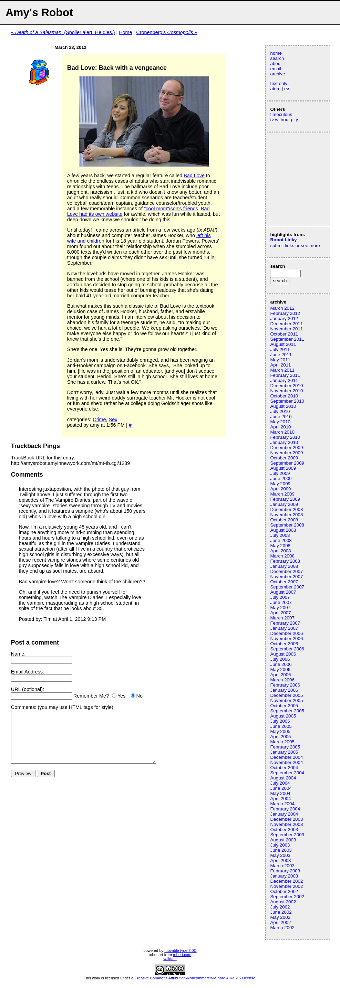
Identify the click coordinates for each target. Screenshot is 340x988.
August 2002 (283, 901)
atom (275, 88)
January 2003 (284, 876)
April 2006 (280, 674)
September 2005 (287, 710)
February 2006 (285, 685)
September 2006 (287, 648)
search (277, 58)
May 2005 (280, 731)
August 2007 (283, 592)
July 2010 (280, 411)
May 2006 (280, 669)
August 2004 (283, 777)
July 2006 (280, 659)
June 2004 (280, 788)
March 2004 (282, 803)
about (275, 63)
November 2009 (286, 452)
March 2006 (282, 679)
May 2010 (280, 421)
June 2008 (280, 540)
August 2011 (283, 344)
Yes (121, 696)
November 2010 (286, 390)
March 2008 (282, 556)
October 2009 (284, 457)
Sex (113, 419)
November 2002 (286, 886)
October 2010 (284, 396)
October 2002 (284, 891)
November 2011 (286, 328)
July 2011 (280, 349)
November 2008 (286, 514)
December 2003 (286, 819)
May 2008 (280, 545)
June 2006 (280, 664)
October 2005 (284, 705)
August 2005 (283, 716)
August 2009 (283, 468)
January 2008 (284, 566)
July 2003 (280, 845)
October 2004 (284, 767)
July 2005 (280, 721)
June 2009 (280, 478)
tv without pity (284, 119)
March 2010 (282, 432)
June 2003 (280, 850)
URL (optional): (27, 689)
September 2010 (287, 401)
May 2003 (280, 855)
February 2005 (285, 747)
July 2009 (280, 473)
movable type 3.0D (180, 950)
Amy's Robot (39, 12)
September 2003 (287, 834)
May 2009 (280, 483)
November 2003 (286, 824)
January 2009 (284, 504)
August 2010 (283, 406)
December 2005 (286, 695)
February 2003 (285, 870)
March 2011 (282, 370)
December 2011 (286, 323)
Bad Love (194, 175)
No (139, 696)
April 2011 (280, 365)
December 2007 (286, 571)
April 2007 (280, 612)
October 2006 (284, 643)
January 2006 (284, 690)
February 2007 (285, 623)
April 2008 (280, 550)
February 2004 (285, 808)
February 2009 (285, 499)
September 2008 (287, 525)
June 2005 (280, 726)
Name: (18, 654)
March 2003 (282, 865)
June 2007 (280, 602)
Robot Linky (283, 239)
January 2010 (284, 442)
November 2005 (286, 700)
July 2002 (280, 907)
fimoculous (281, 114)
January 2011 (284, 380)
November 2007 (286, 576)
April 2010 (280, 426)
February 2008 (285, 561)
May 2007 (280, 607)
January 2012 (284, 318)
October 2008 (284, 519)
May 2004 (280, 793)
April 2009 (280, 488)
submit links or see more (295, 245)
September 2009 (287, 463)
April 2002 (280, 922)
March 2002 (282, 927)
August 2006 (283, 654)
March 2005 (282, 741)
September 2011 (287, 339)
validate (170, 959)
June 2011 (280, 354)
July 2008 (280, 535)
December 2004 (286, 757)
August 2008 (283, 530)
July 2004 (280, 783)
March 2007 (282, 617)
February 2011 (285, 375)
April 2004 (280, 798)
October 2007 (284, 581)
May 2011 (280, 359)
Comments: (24, 707)
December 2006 (286, 633)
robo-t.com (182, 955)
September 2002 (287, 896)
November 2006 (286, 638)
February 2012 (285, 313)
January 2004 (284, 814)
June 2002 (280, 912)
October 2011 (284, 334)
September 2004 (287, 772)
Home (125, 32)
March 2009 (282, 494)
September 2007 (287, 586)
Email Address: (27, 671)
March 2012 (282, 308)
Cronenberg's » (166, 32)
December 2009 (286, 447)
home (275, 53)
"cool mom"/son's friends (171, 208)
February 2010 (285, 437)
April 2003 (280, 860)
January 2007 (284, 628)
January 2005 (284, 752)
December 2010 (286, 385)
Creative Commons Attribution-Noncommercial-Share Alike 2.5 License (194, 978)
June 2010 (280, 416)
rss (287, 88)
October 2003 (284, 829)
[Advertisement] (290, 178)
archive (277, 73)
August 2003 (283, 839)
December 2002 (286, 881)
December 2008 (286, 509)
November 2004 (286, 762)
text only (278, 83)
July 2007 (280, 597)
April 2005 (280, 736)
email (275, 68)
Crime (99, 419)
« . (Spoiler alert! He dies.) (63, 32)
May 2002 (280, 917)
